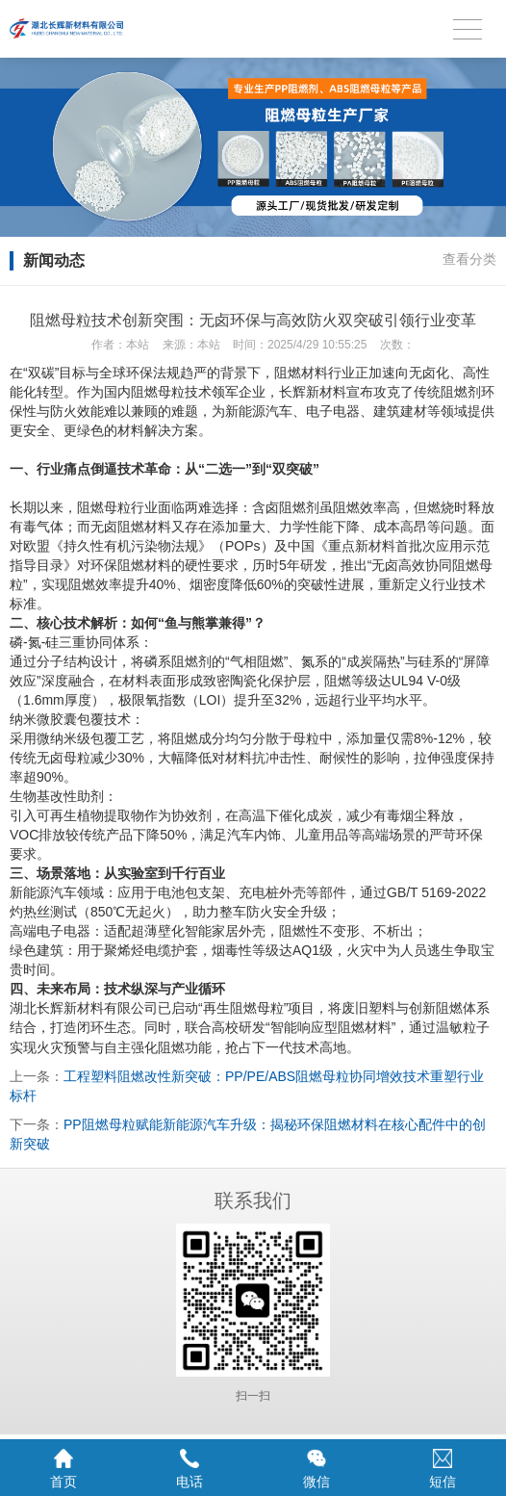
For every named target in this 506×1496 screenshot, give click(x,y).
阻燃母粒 (158, 392)
